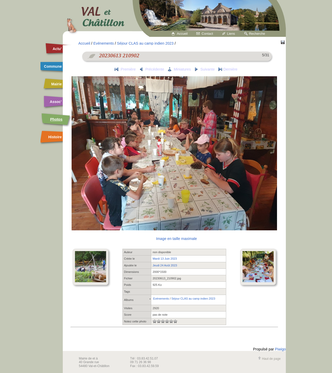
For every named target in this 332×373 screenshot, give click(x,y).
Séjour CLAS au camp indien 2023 (145, 43)
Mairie (56, 84)
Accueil (182, 34)
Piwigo (280, 349)
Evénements (103, 43)
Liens (231, 34)
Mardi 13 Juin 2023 (165, 258)
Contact (207, 34)
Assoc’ (56, 102)
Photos (56, 119)
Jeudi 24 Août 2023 (165, 265)
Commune (53, 66)
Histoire (55, 137)
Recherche (257, 34)
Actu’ (57, 49)
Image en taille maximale (176, 239)
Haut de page (269, 359)
